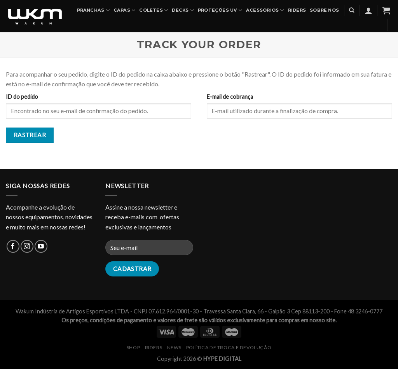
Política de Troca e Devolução (229, 347)
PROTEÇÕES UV (220, 10)
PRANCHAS (93, 10)
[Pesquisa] (351, 10)
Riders (297, 10)
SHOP (133, 347)
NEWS (174, 347)
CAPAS (124, 10)
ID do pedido (22, 96)
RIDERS (153, 347)
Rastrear (30, 134)
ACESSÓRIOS (265, 10)
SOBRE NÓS (324, 10)
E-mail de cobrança (230, 96)
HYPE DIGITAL (222, 358)
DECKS (183, 10)
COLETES (153, 10)
